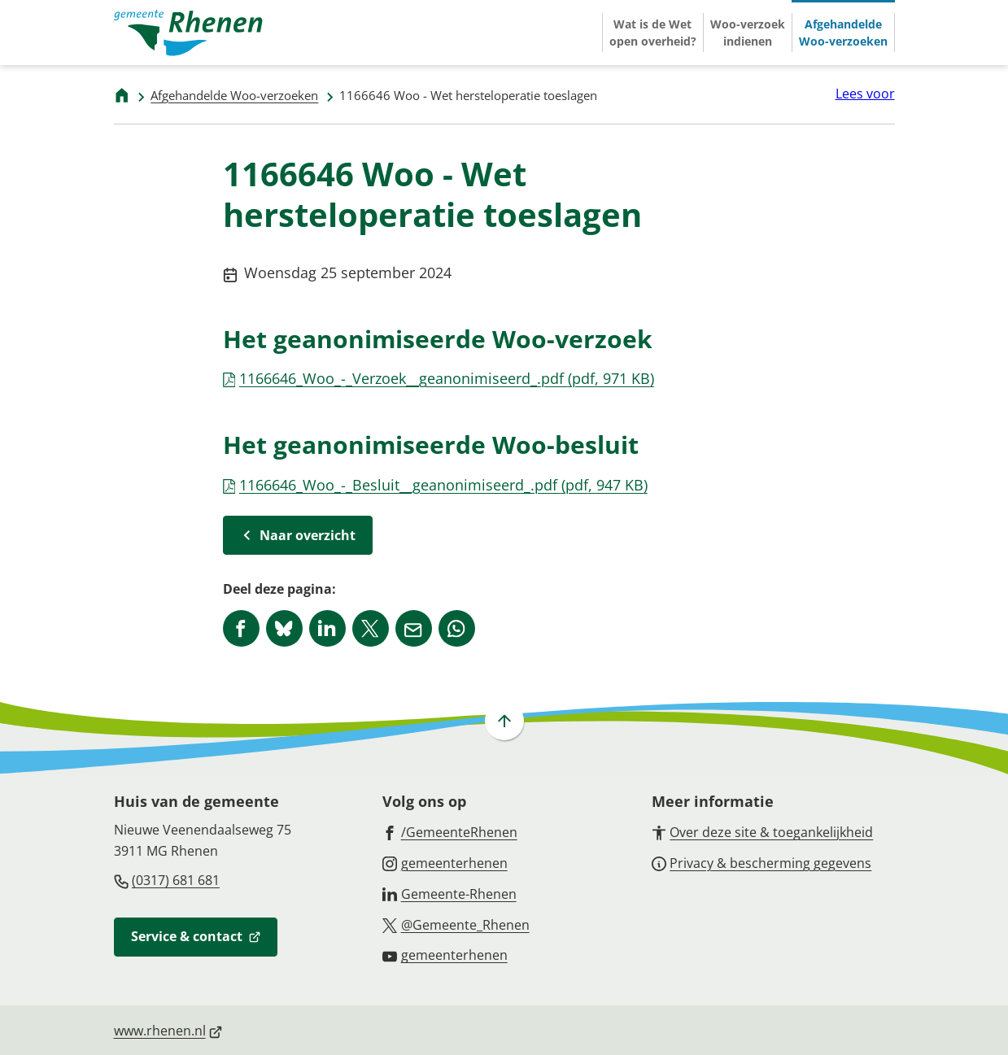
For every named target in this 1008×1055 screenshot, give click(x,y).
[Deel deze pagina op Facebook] (241, 628)
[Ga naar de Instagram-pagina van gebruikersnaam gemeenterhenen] (445, 862)
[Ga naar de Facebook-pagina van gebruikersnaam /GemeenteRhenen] (449, 831)
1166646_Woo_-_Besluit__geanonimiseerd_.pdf (435, 485)
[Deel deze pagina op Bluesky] (284, 628)
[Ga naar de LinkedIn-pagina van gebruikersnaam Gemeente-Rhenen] (449, 893)
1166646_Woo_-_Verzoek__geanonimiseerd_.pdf (438, 378)
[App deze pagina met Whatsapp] (457, 628)
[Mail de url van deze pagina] (413, 628)
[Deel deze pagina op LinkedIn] (327, 628)
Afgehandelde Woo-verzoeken (234, 95)
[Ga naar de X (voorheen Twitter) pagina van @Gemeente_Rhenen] (456, 924)
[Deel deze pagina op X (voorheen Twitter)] (370, 628)
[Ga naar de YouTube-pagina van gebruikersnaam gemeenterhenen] (445, 954)
